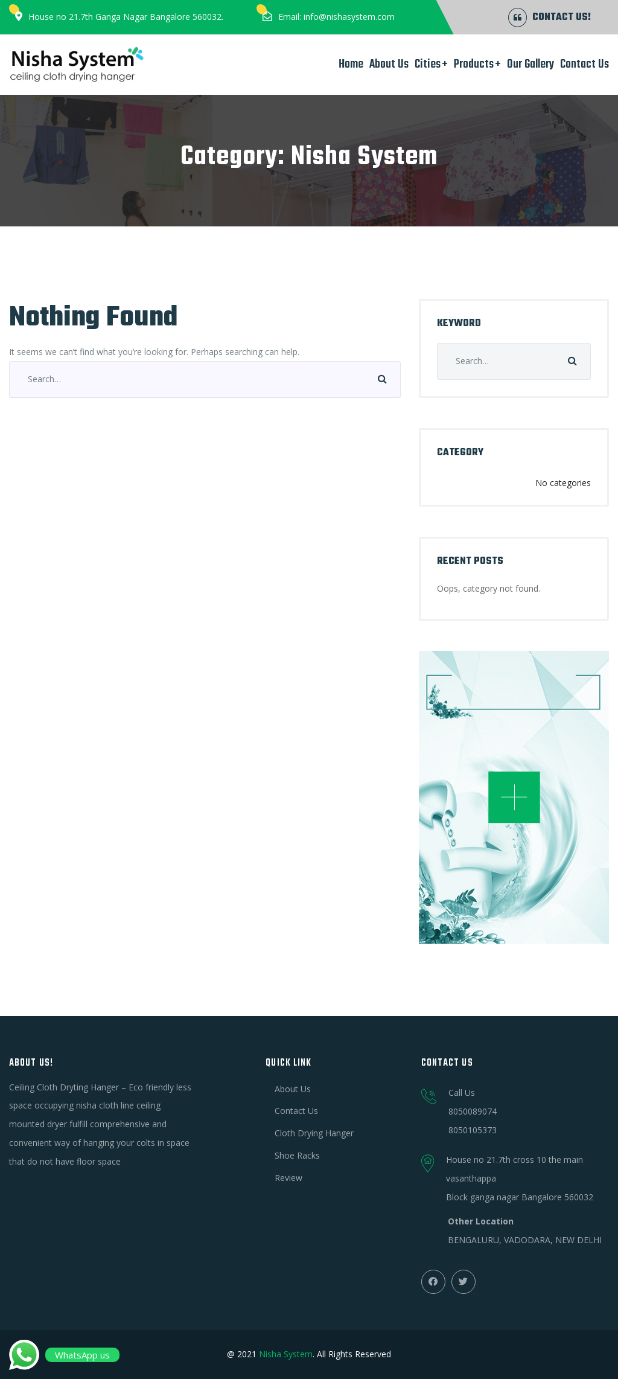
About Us (389, 64)
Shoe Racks (297, 1155)
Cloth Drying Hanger (314, 1133)
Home (351, 64)
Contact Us (584, 64)
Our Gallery (530, 64)
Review (288, 1177)
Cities (428, 64)
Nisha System (286, 1354)
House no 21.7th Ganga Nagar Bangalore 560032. (125, 16)
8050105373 (472, 1130)
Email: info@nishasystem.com (336, 16)
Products (474, 64)
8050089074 (472, 1111)
